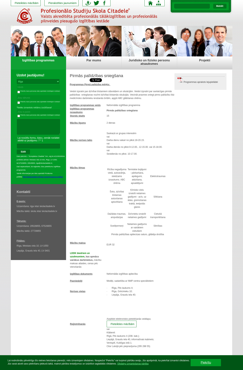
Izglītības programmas (38, 60)
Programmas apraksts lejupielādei (201, 82)
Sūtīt (23, 151)
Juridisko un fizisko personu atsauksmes (149, 62)
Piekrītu (206, 362)
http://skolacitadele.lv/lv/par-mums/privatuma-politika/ (43, 177)
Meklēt (219, 6)
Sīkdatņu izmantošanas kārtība (133, 363)
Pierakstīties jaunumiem (62, 3)
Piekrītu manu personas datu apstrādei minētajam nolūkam (38, 91)
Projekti (204, 60)
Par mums (93, 60)
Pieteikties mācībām (27, 3)
